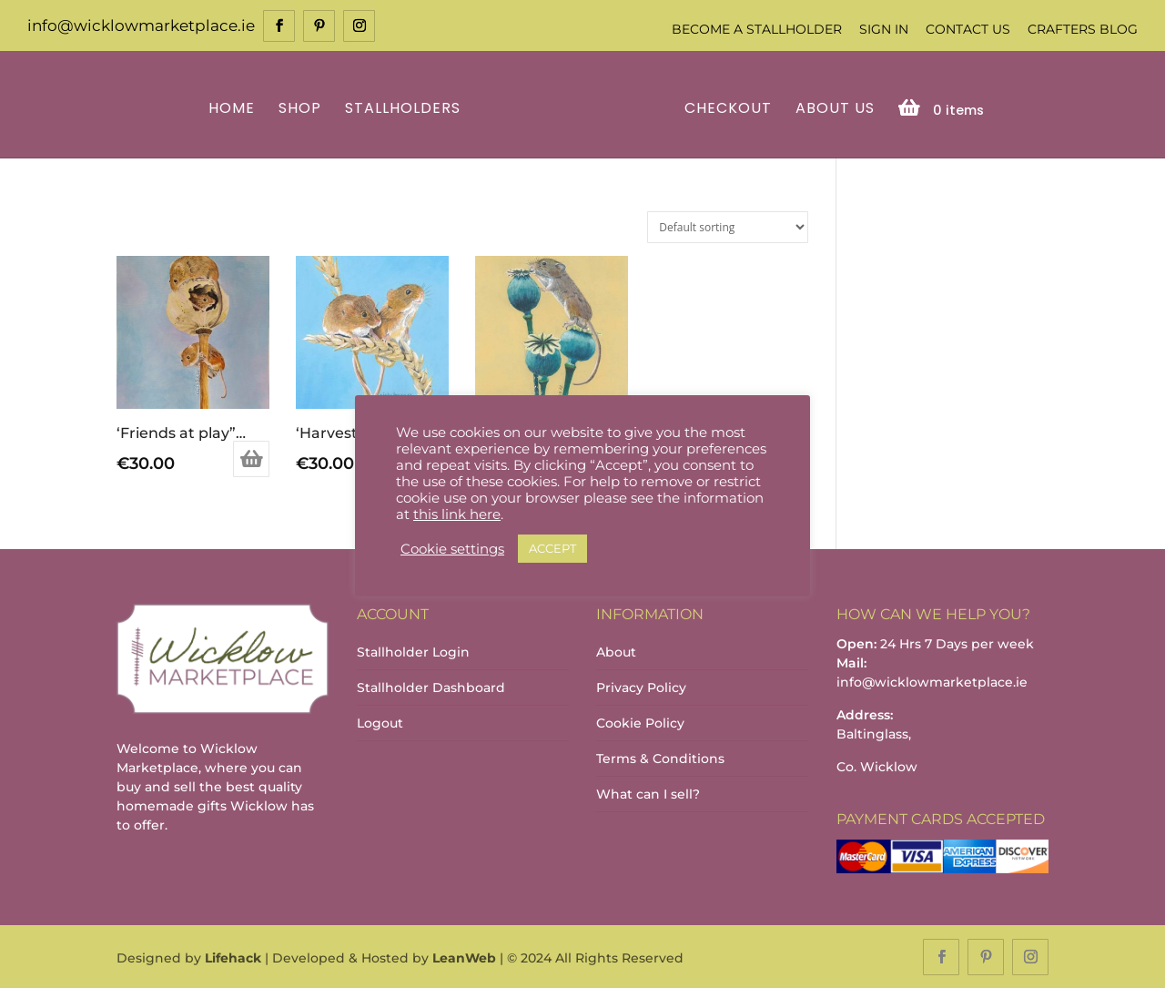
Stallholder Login (413, 650)
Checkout (725, 108)
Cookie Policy (640, 721)
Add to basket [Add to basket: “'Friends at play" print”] (251, 458)
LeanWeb (464, 957)
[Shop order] (727, 225)
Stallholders (405, 108)
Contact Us (968, 29)
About (616, 650)
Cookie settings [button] (452, 549)
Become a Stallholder (757, 29)
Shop (302, 108)
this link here (457, 514)
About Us (832, 108)
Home (234, 108)
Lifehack (233, 957)
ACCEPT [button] (552, 548)
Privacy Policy (641, 685)
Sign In (883, 29)
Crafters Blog (1083, 29)
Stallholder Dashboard (431, 685)
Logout (380, 721)
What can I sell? (648, 792)
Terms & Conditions (660, 757)
